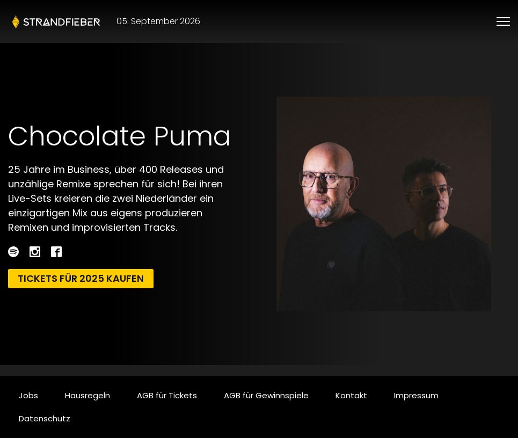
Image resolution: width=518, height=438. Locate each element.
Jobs (28, 395)
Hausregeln (87, 395)
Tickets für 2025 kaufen (81, 278)
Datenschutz (44, 418)
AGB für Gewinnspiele (266, 395)
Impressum (416, 395)
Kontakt (351, 395)
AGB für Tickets (167, 395)
